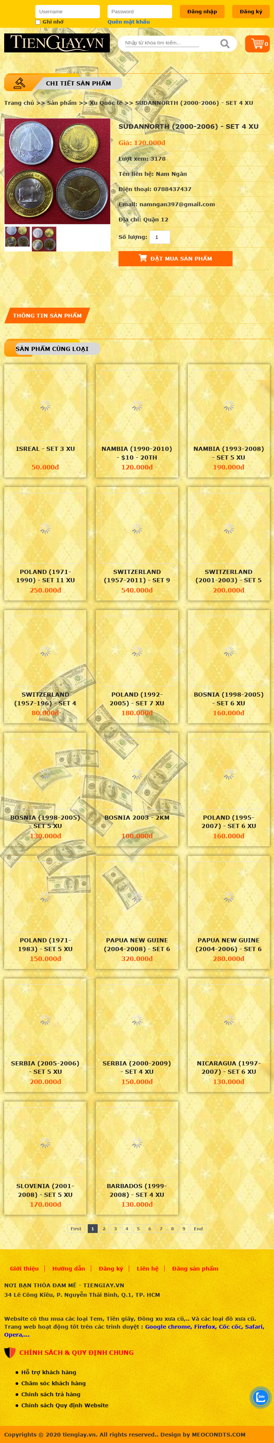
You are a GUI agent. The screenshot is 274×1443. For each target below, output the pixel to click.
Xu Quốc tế (106, 103)
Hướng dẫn (68, 1268)
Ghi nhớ (49, 22)
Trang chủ (19, 103)
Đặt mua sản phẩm (175, 258)
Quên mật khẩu (129, 22)
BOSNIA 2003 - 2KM (137, 817)
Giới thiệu (24, 1268)
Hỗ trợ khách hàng (48, 1372)
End (198, 1228)
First (76, 1228)
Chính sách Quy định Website (64, 1405)
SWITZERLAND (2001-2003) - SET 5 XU (228, 576)
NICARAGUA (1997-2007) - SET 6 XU (229, 1067)
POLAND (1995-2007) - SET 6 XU (228, 822)
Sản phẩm (62, 103)
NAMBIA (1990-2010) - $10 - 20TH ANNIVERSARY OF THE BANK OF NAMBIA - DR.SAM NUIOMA (136, 453)
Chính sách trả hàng (51, 1394)
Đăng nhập (202, 11)
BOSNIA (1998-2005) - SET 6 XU (229, 698)
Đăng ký (251, 11)
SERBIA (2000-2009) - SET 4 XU (137, 1067)
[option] (57, 171)
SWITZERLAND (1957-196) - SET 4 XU (45, 699)
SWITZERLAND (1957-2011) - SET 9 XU (137, 576)
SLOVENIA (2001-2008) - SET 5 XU (45, 1190)
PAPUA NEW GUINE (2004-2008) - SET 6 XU (137, 945)
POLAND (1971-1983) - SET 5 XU (45, 944)
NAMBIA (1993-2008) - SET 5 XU (228, 453)
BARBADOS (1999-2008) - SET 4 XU (137, 1190)
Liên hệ (147, 1268)
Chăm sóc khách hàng (53, 1383)
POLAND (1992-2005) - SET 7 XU (136, 698)
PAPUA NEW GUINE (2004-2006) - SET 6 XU (228, 945)
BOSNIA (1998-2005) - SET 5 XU (45, 822)
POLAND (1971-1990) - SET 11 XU (45, 576)
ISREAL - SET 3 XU (45, 448)
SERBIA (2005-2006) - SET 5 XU (45, 1067)
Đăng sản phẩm (195, 1268)
